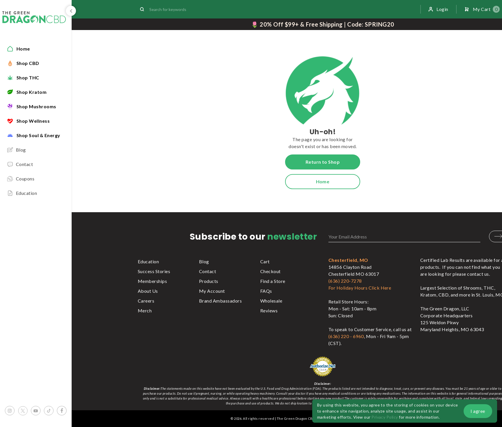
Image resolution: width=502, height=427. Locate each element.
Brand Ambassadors (220, 300)
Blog (204, 261)
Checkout (270, 271)
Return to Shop (323, 162)
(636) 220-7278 (345, 281)
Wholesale (271, 300)
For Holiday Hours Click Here (359, 287)
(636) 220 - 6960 (346, 336)
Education (148, 261)
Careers (146, 300)
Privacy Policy (384, 417)
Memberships (152, 281)
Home (323, 181)
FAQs (266, 291)
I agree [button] (478, 411)
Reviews (269, 310)
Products (208, 281)
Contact (207, 271)
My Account (212, 291)
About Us (148, 291)
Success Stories (154, 271)
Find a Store (272, 281)
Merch (145, 310)
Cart (265, 261)
